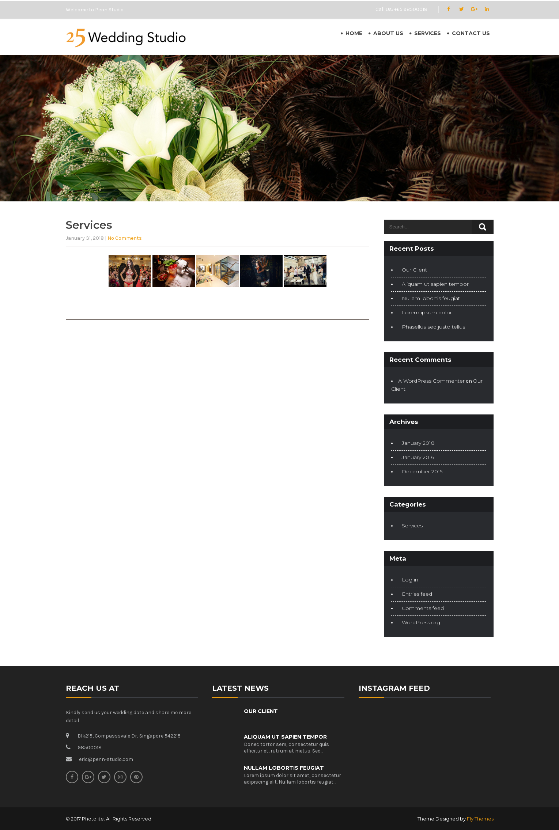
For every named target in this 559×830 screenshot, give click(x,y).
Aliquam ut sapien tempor (435, 284)
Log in (410, 579)
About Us (388, 33)
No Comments (124, 238)
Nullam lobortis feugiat (431, 298)
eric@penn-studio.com (106, 759)
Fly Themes (480, 819)
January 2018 (418, 443)
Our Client (414, 269)
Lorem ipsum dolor (427, 312)
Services (427, 33)
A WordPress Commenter (431, 381)
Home (353, 33)
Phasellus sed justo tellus (433, 326)
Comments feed (423, 608)
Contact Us (471, 33)
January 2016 (418, 457)
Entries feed (417, 594)
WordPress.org (421, 622)
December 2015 (422, 471)
